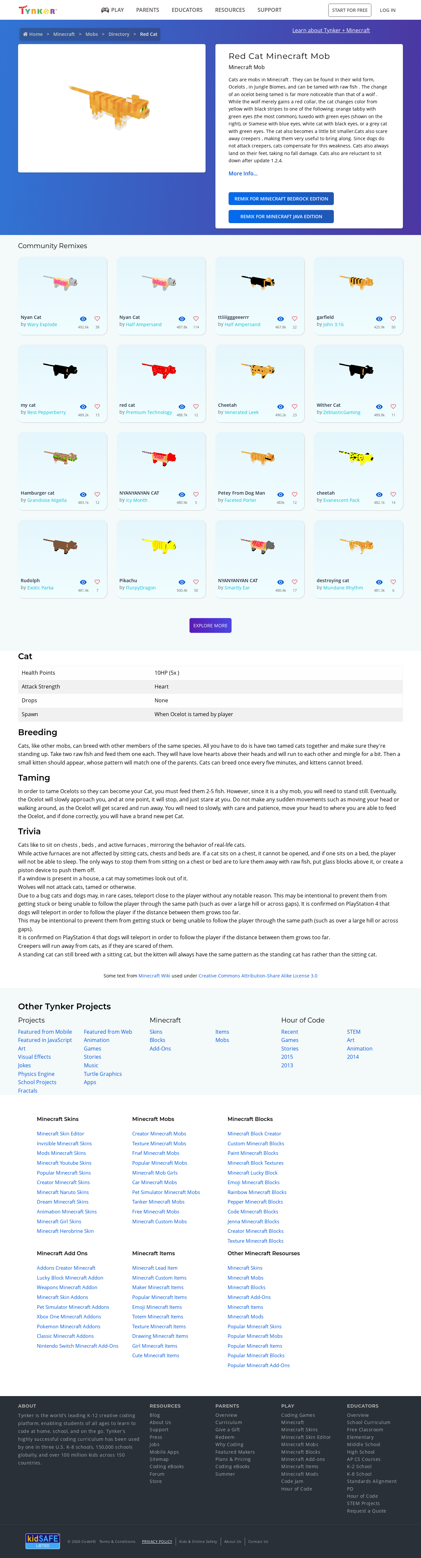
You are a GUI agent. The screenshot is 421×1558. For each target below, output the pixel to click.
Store (156, 1481)
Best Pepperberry (46, 412)
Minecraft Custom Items (159, 1277)
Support (270, 9)
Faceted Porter (241, 500)
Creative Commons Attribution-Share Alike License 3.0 (258, 976)
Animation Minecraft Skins (67, 1211)
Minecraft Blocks (246, 1287)
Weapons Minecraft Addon (67, 1287)
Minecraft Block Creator (254, 1133)
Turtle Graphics (103, 1074)
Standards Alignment (372, 1481)
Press (156, 1437)
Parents (147, 9)
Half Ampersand (144, 324)
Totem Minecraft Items (157, 1316)
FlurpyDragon (141, 587)
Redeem (225, 1437)
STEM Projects (363, 1503)
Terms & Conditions (117, 1541)
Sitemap (159, 1459)
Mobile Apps (164, 1452)
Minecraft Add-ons (303, 1459)
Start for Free (350, 10)
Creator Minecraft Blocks (256, 1231)
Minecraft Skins (245, 1267)
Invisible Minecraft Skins (64, 1143)
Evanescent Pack (341, 500)
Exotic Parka (40, 587)
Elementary (360, 1437)
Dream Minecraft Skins (62, 1201)
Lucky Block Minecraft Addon (70, 1277)
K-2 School (359, 1466)
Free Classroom (365, 1429)
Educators (187, 9)
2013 (287, 1065)
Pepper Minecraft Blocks (255, 1201)
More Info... (243, 173)
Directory (119, 34)
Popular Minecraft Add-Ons (259, 1365)
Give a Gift (227, 1429)
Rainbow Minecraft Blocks (257, 1192)
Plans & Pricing (233, 1459)
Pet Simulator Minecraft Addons (73, 1307)
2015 (287, 1056)
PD (350, 1489)
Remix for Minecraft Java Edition (281, 216)
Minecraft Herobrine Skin (65, 1231)
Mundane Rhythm (343, 587)
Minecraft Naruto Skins (63, 1192)
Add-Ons (160, 1048)
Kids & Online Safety (198, 1541)
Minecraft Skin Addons (62, 1297)
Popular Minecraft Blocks (256, 1355)
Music (91, 1065)
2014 (353, 1056)
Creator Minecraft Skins (63, 1182)
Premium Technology (149, 412)
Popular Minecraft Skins (64, 1172)
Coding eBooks (167, 1466)
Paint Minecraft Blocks (253, 1153)
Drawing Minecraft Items (160, 1336)
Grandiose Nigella (47, 500)
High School (361, 1452)
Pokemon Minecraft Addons (68, 1326)
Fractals (27, 1090)
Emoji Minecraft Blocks (254, 1182)
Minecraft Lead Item (155, 1267)
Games (92, 1048)
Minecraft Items (245, 1307)
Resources (230, 9)
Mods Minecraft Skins (61, 1153)
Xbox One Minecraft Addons (69, 1316)
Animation (97, 1040)
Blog (155, 1415)
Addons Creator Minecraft (66, 1267)
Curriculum (228, 1422)
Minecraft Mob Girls (155, 1172)
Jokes (24, 1065)
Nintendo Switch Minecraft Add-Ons (77, 1345)
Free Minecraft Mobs (155, 1211)
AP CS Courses (364, 1459)
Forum (157, 1474)
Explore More (210, 625)
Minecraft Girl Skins (59, 1221)
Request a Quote (366, 1511)
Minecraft (64, 34)
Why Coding (229, 1444)
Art (22, 1048)
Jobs (155, 1444)
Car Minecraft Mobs (154, 1182)
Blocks (157, 1040)
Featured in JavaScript (45, 1040)
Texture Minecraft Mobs (159, 1143)
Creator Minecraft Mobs (159, 1133)
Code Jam (292, 1481)
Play (112, 10)
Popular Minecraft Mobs (159, 1162)
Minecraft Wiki (154, 976)
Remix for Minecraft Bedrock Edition (281, 198)
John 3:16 (333, 324)
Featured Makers (235, 1452)
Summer (225, 1474)
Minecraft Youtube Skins (64, 1162)
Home (36, 34)
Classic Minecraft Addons (65, 1336)
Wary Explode (42, 324)
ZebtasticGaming (341, 412)
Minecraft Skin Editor (60, 1133)
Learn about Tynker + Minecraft (331, 30)
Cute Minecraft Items (155, 1355)
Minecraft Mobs (245, 1277)
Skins (156, 1031)
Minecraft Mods (245, 1316)
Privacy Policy (157, 1541)
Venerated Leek (242, 412)
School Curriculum (369, 1422)
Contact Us (258, 1541)
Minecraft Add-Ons (249, 1297)
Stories (92, 1056)
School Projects (37, 1082)
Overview (226, 1415)
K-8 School (359, 1474)
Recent (289, 1031)
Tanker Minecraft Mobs (158, 1201)
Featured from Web (108, 1031)
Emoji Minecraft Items (157, 1307)
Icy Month (137, 500)
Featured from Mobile (45, 1031)
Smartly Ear (237, 587)
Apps (90, 1082)
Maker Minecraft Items (158, 1287)
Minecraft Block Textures (256, 1162)
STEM (353, 1031)
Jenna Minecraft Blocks (253, 1221)
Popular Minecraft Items (159, 1297)
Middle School (364, 1444)
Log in (388, 10)
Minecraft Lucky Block (253, 1172)
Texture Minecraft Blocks (256, 1240)
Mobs (92, 34)
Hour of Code (296, 1489)
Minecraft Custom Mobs (159, 1221)
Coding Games (298, 1415)
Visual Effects (34, 1056)
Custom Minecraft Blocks (256, 1143)
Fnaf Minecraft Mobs (155, 1153)
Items (222, 1031)
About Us (160, 1422)
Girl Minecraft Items (154, 1345)
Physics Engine (36, 1074)
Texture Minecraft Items (159, 1326)
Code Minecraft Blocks (253, 1211)
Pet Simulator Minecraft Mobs (166, 1192)
